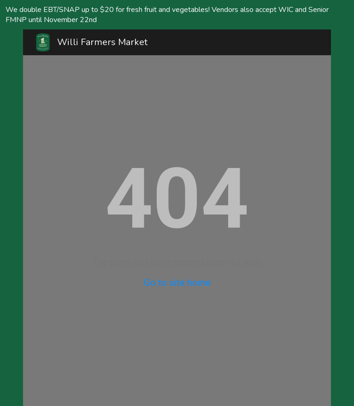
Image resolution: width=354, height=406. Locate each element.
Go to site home (177, 282)
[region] (177, 14)
